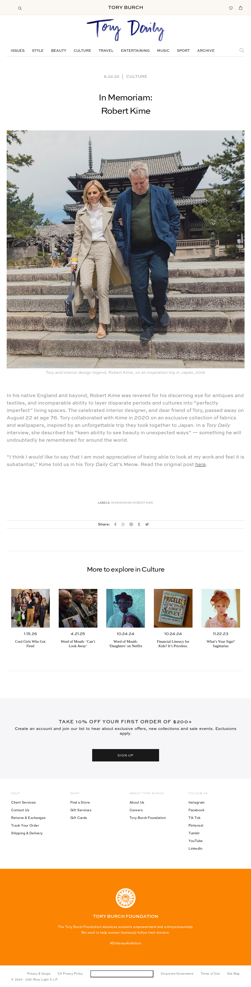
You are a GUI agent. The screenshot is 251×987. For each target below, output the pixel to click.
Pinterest (196, 825)
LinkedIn (195, 848)
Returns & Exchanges (28, 818)
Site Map (233, 973)
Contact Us (20, 810)
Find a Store (80, 802)
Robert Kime (143, 503)
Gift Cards (78, 818)
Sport (183, 51)
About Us (137, 802)
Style (38, 51)
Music (163, 51)
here (200, 464)
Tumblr (194, 833)
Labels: (104, 503)
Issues (18, 51)
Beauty (58, 51)
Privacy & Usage (38, 973)
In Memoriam (121, 503)
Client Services (23, 802)
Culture (82, 51)
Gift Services (81, 810)
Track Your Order (25, 825)
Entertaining (135, 51)
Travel (106, 51)
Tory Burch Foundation (148, 818)
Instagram (197, 802)
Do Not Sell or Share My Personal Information (121, 973)
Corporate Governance (177, 973)
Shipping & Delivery (27, 833)
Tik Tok (195, 818)
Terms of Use (210, 973)
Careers (136, 810)
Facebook (196, 810)
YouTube (196, 841)
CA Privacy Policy (70, 973)
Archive (206, 51)
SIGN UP (125, 755)
